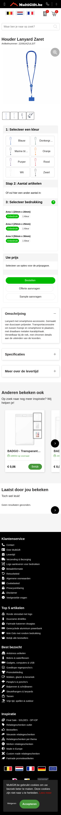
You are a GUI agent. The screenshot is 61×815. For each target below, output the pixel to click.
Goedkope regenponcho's (17, 667)
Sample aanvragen (30, 296)
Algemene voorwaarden (16, 578)
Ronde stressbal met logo (17, 613)
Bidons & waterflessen (15, 657)
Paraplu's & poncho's (15, 681)
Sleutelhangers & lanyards (17, 691)
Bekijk (35, 466)
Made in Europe (12, 748)
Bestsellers (10, 729)
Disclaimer (9, 592)
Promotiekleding (12, 672)
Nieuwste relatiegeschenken (18, 734)
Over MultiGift (11, 549)
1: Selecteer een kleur (22, 129)
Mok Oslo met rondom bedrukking (21, 633)
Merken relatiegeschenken (17, 743)
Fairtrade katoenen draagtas (18, 623)
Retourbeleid (10, 573)
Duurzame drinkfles (14, 618)
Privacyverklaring (13, 587)
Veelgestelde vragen (14, 597)
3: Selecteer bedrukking (30, 202)
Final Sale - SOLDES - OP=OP (20, 719)
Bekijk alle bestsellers (15, 637)
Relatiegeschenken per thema (19, 738)
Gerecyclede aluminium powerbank (22, 628)
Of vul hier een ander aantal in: (23, 192)
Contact (8, 544)
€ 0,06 (11, 466)
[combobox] (27, 26)
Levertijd (8, 554)
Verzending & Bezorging (16, 559)
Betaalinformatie (12, 568)
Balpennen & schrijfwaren (17, 686)
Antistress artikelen (14, 653)
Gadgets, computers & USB (18, 662)
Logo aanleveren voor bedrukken (21, 563)
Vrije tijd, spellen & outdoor (18, 700)
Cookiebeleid (11, 583)
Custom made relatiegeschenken (21, 753)
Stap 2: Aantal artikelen (23, 183)
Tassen (8, 696)
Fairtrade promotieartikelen (18, 758)
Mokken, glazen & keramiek (18, 676)
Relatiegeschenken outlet (17, 724)
